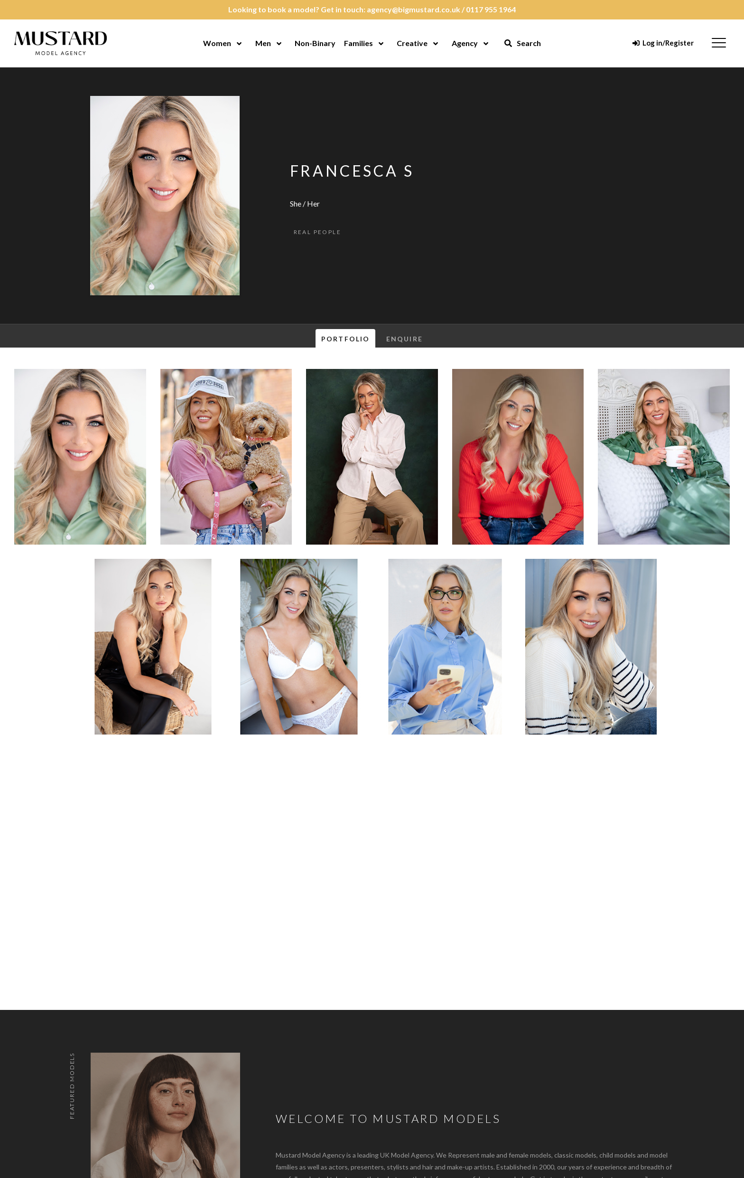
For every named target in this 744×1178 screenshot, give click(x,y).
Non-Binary (315, 42)
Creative (412, 42)
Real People (317, 232)
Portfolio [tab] (345, 339)
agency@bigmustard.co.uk (413, 9)
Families (358, 42)
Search (522, 42)
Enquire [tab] (404, 339)
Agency (465, 42)
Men (263, 42)
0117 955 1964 (491, 9)
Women (217, 42)
